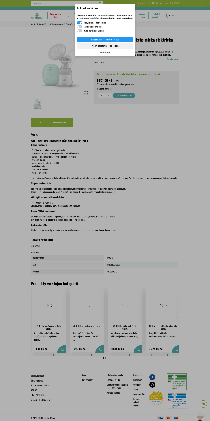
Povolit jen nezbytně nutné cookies (105, 45)
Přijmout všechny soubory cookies (105, 39)
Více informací (105, 51)
